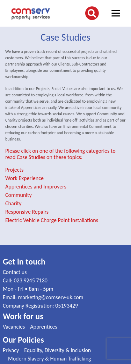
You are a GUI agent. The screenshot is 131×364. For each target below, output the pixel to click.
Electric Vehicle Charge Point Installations (51, 220)
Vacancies (14, 326)
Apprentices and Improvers (35, 186)
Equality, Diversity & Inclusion (57, 350)
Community (18, 195)
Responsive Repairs (27, 211)
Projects (14, 169)
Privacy (11, 350)
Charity (13, 203)
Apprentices (43, 326)
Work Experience (24, 178)
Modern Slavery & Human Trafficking (49, 358)
